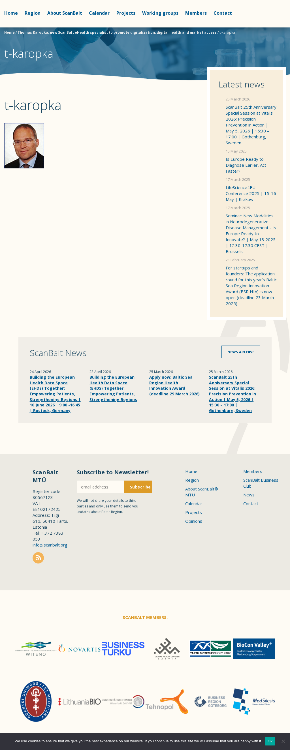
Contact (223, 13)
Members (196, 13)
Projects (125, 13)
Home (11, 13)
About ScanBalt (64, 13)
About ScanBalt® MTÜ (201, 492)
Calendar (99, 13)
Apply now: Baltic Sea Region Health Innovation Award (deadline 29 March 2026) (174, 385)
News (249, 495)
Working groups (160, 13)
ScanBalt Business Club (260, 483)
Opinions (193, 521)
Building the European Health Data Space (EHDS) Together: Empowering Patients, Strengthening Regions (113, 388)
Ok (270, 741)
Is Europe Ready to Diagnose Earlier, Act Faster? (246, 165)
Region (32, 13)
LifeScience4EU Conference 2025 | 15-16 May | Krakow (251, 193)
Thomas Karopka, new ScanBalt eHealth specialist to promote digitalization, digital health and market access (117, 32)
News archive (240, 351)
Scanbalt (271, 27)
